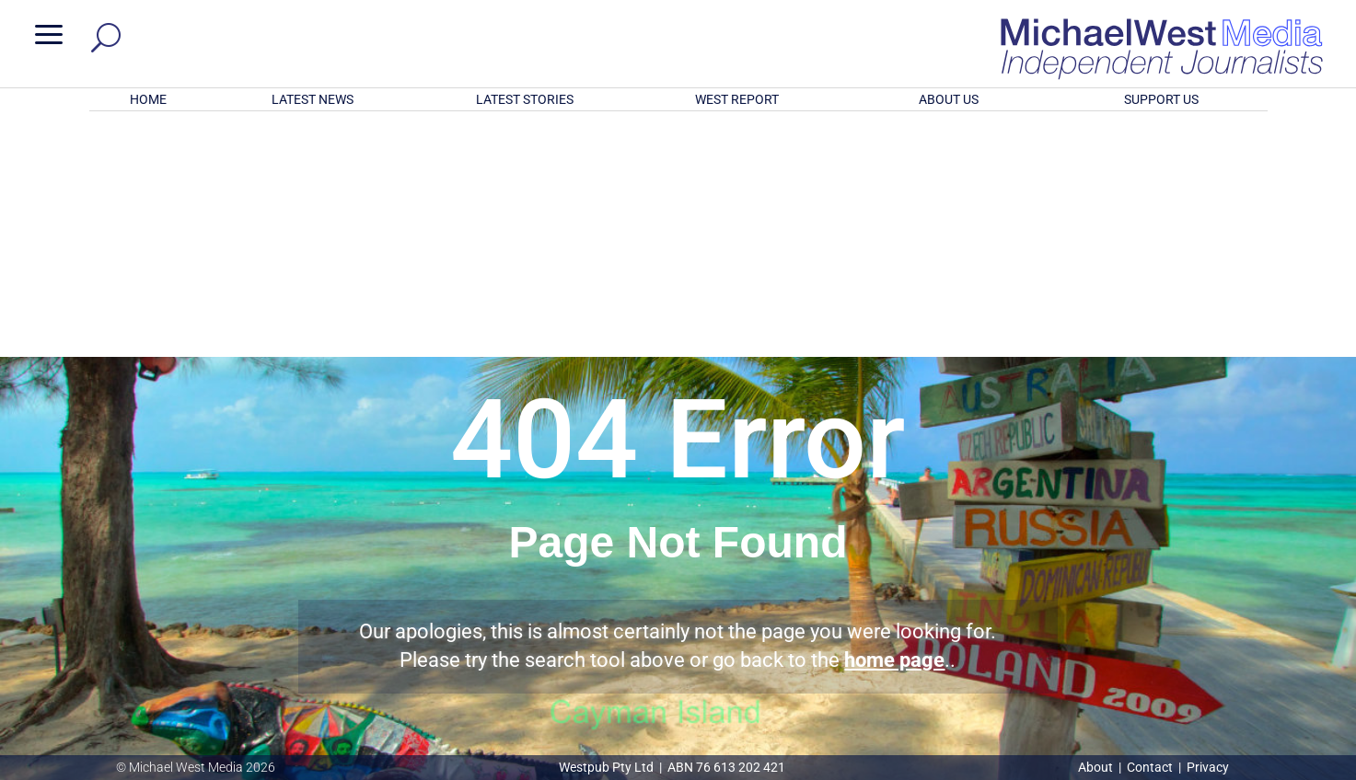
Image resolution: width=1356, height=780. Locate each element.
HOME (148, 99)
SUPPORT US (1161, 99)
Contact (1150, 767)
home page (894, 418)
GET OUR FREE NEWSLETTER (677, 662)
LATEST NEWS (312, 99)
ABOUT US (949, 99)
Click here (753, 692)
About (1097, 767)
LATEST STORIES (525, 99)
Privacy (1208, 767)
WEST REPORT (737, 99)
